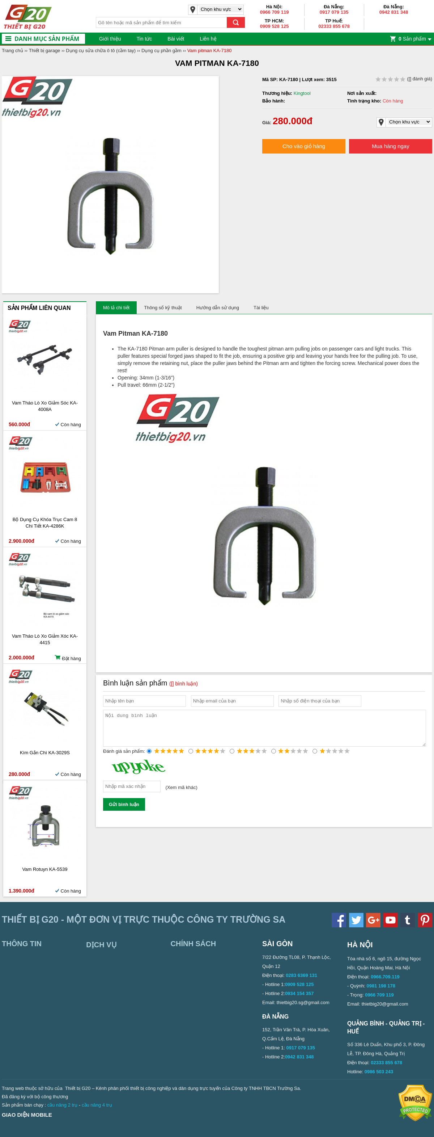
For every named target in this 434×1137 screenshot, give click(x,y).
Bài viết (175, 39)
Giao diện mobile (27, 1115)
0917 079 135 (334, 12)
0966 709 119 (274, 12)
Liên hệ (208, 39)
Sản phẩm (412, 39)
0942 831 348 (393, 12)
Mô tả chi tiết (116, 307)
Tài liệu (261, 307)
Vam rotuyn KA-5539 (45, 869)
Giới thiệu (110, 39)
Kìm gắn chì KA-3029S (45, 752)
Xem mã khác (181, 794)
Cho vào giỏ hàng (303, 146)
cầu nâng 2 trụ (62, 1105)
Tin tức (144, 39)
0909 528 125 (274, 26)
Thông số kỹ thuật (163, 307)
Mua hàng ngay (390, 146)
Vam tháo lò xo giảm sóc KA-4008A (45, 406)
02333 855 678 (334, 26)
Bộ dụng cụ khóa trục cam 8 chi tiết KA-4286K (45, 523)
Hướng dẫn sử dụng (217, 307)
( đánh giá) (403, 78)
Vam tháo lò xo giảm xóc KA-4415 (45, 639)
